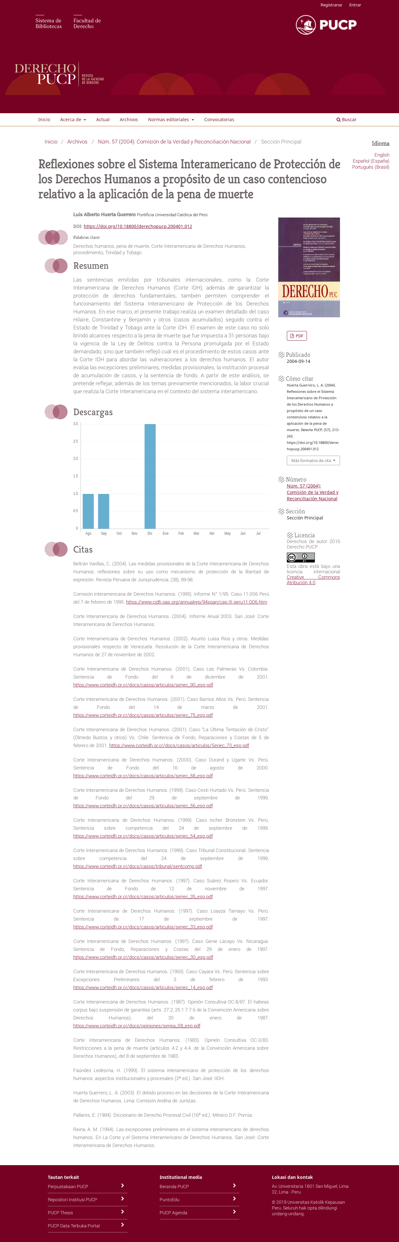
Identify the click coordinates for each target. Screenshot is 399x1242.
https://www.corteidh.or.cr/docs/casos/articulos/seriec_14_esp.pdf (143, 987)
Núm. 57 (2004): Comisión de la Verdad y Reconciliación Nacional (174, 141)
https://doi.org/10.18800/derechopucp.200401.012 (138, 226)
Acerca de (71, 119)
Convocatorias (219, 119)
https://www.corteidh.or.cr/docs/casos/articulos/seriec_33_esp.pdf (143, 926)
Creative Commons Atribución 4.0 (313, 579)
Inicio (44, 119)
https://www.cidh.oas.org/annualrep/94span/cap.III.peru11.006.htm (196, 602)
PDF (299, 336)
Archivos (129, 119)
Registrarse (331, 5)
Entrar (355, 5)
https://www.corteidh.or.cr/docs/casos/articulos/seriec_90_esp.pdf (143, 684)
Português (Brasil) (370, 167)
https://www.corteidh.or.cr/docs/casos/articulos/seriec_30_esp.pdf (143, 957)
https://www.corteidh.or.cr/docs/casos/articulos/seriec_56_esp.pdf (143, 805)
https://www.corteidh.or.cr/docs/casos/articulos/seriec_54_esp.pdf (143, 836)
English (381, 154)
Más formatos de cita (311, 460)
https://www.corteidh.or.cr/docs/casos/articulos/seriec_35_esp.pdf (143, 896)
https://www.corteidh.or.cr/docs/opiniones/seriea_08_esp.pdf (136, 1025)
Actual (103, 119)
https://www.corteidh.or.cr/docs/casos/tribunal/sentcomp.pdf (137, 866)
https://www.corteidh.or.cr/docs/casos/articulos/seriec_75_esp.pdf (143, 715)
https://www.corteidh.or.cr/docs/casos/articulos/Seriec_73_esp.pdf (179, 745)
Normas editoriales (169, 119)
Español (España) (371, 161)
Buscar (347, 119)
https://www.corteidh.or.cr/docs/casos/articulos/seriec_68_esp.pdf (143, 775)
